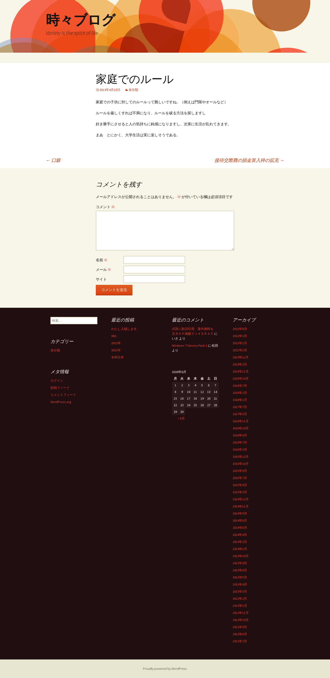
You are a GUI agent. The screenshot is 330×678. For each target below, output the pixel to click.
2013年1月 (240, 606)
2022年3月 (240, 336)
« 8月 (181, 418)
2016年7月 (240, 442)
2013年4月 (240, 584)
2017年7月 (240, 407)
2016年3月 (240, 449)
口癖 (53, 160)
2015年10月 (241, 464)
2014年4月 (240, 535)
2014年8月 (240, 520)
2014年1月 (240, 549)
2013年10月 (241, 556)
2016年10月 (241, 428)
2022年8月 (240, 329)
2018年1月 (240, 400)
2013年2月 (240, 598)
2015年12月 (241, 457)
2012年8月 (240, 634)
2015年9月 (240, 471)
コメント (105, 206)
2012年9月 (240, 627)
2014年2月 (240, 542)
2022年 (116, 343)
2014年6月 (240, 528)
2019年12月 (241, 357)
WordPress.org (60, 402)
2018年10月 (241, 378)
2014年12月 (241, 499)
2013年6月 (240, 570)
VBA (113, 336)
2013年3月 (240, 591)
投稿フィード (60, 388)
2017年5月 (240, 414)
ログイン (56, 380)
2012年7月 (240, 641)
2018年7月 (240, 386)
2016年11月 (241, 421)
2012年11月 (241, 613)
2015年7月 (240, 478)
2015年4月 (240, 485)
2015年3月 (240, 492)
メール (103, 269)
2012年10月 (241, 620)
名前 (101, 260)
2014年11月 (241, 506)
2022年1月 (240, 343)
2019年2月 (240, 364)
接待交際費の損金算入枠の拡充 (249, 160)
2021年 (116, 350)
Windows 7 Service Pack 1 (189, 345)
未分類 (133, 90)
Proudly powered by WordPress (165, 669)
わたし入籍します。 (125, 329)
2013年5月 (240, 577)
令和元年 (117, 357)
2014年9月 (240, 513)
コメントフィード (63, 395)
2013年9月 (240, 563)
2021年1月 (240, 350)
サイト (101, 279)
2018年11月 (241, 371)
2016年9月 (240, 435)
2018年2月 (240, 393)
